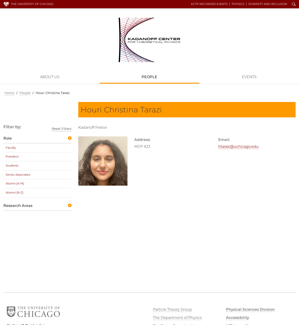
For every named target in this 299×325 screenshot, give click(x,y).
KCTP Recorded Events (209, 4)
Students (12, 165)
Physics (238, 4)
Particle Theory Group (172, 309)
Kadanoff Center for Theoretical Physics (149, 39)
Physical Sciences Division (250, 309)
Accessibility (237, 317)
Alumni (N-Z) (14, 192)
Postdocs (12, 156)
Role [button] (7, 138)
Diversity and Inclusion (267, 4)
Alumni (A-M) (15, 183)
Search (294, 4)
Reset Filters (61, 129)
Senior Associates (18, 174)
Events (249, 77)
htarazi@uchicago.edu (238, 146)
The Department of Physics (177, 317)
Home (9, 93)
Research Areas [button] (17, 206)
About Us (49, 77)
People (149, 77)
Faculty (11, 147)
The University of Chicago (32, 4)
